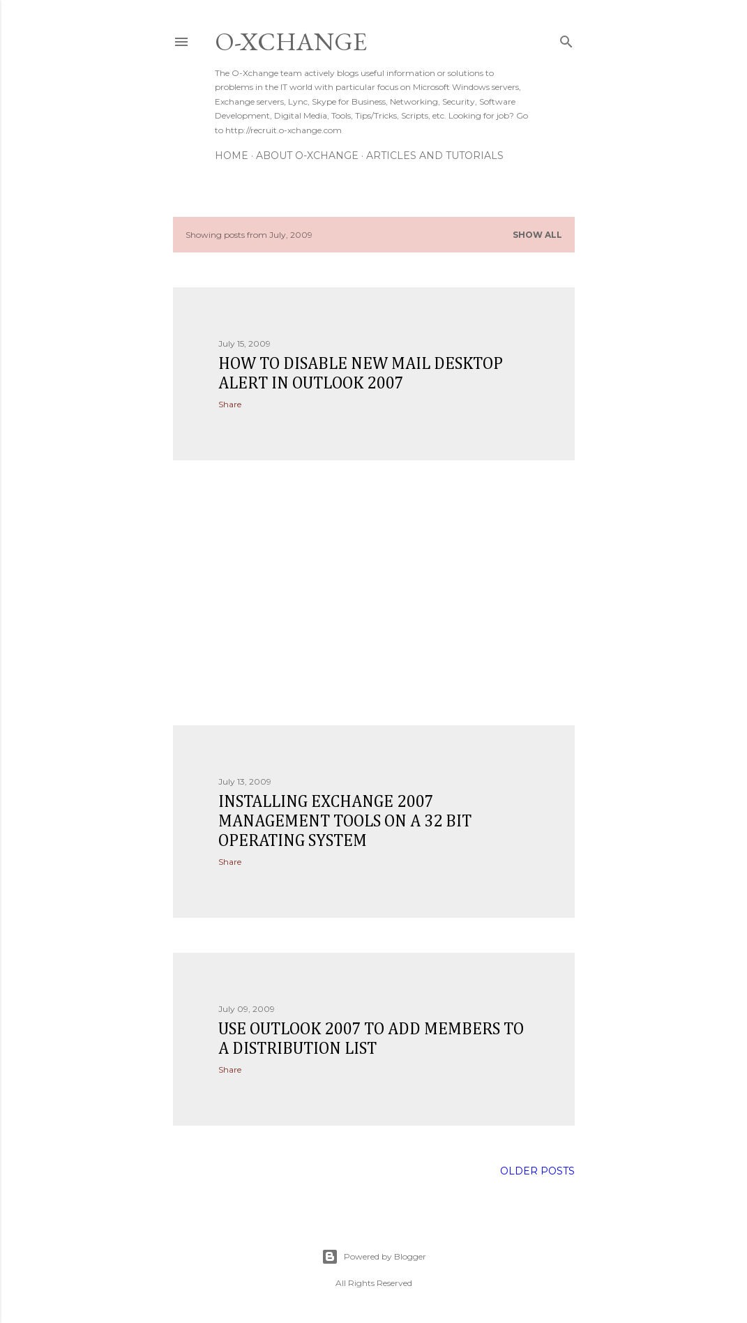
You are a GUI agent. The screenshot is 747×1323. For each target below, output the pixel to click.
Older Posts (537, 1171)
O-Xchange (291, 41)
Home (231, 155)
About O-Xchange (307, 155)
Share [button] (229, 404)
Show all (537, 234)
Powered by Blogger (374, 1256)
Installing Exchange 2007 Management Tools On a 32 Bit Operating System (344, 821)
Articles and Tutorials (435, 155)
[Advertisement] (374, 592)
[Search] (566, 38)
